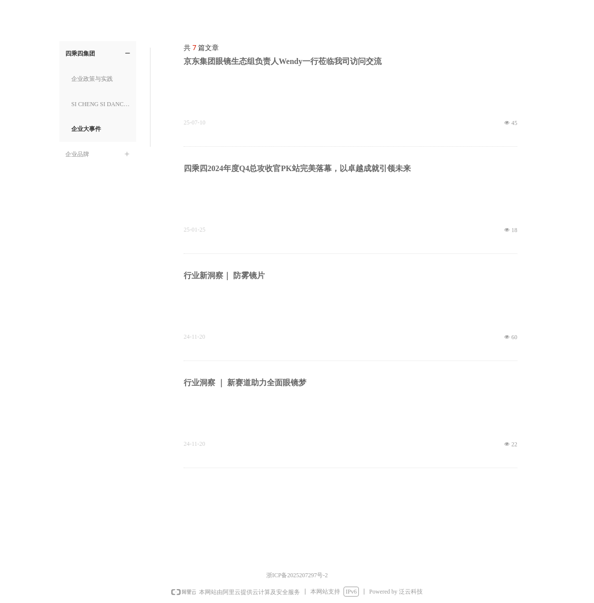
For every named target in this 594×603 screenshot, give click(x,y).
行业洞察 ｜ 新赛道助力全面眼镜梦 (245, 382)
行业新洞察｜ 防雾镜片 (224, 275)
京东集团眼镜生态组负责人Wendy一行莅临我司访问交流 (283, 61)
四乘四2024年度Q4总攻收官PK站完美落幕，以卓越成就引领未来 (297, 168)
